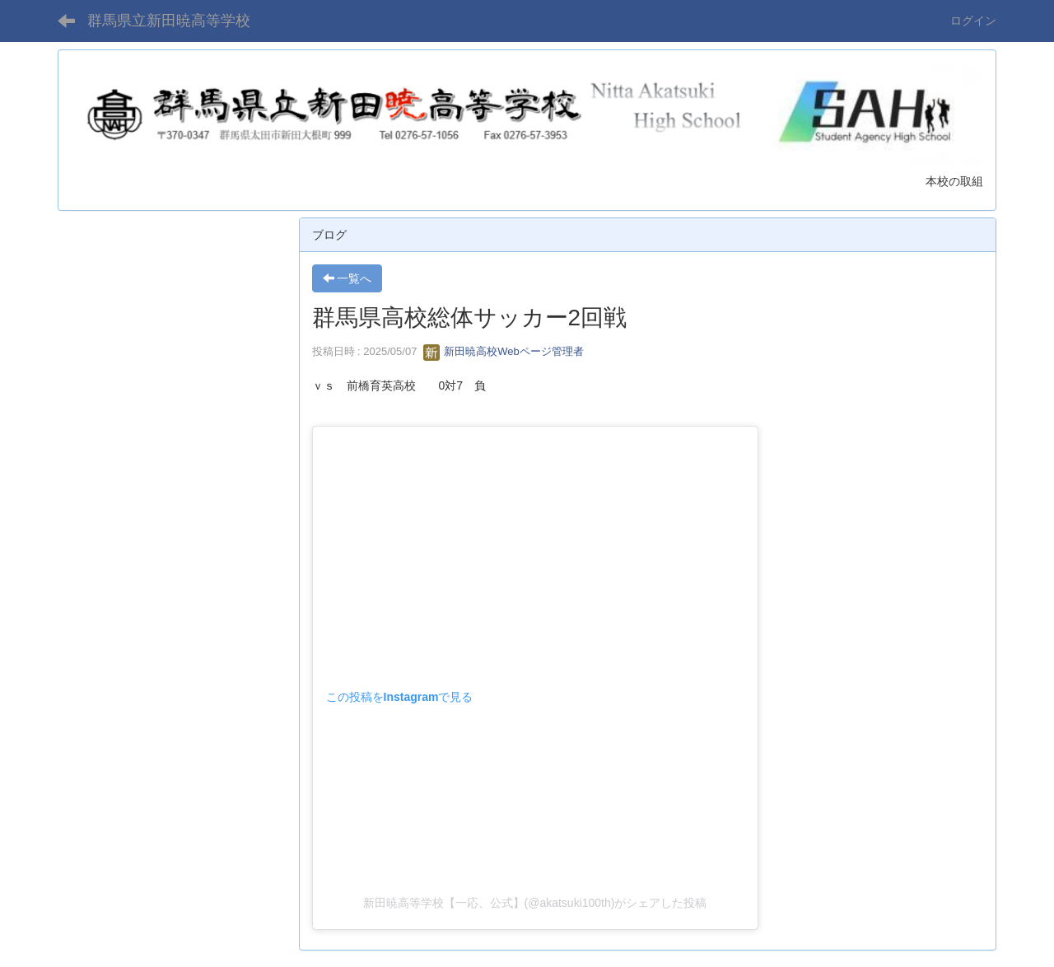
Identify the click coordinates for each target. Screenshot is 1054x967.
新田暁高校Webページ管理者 (503, 351)
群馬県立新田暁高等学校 (168, 20)
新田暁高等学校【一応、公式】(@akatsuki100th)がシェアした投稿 (535, 902)
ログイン (973, 20)
